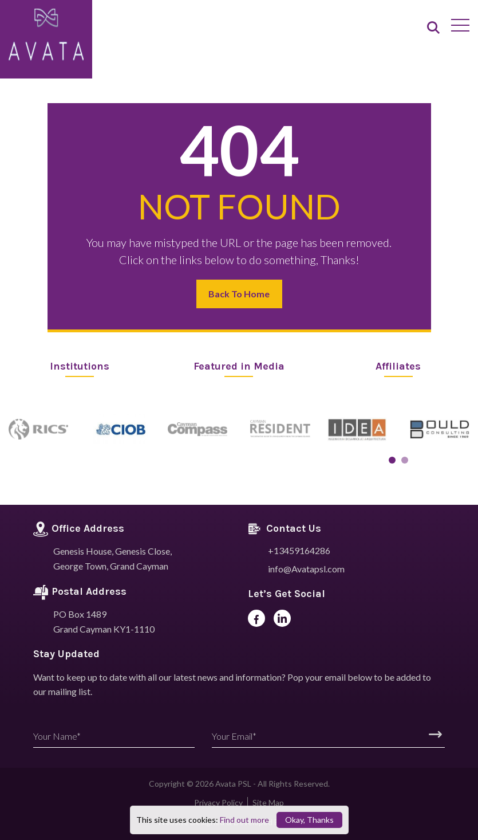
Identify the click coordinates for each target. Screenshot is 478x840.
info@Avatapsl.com (306, 568)
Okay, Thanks (309, 820)
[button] (392, 460)
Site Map (268, 802)
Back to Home (239, 293)
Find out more (244, 820)
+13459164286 (299, 550)
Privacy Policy (218, 802)
